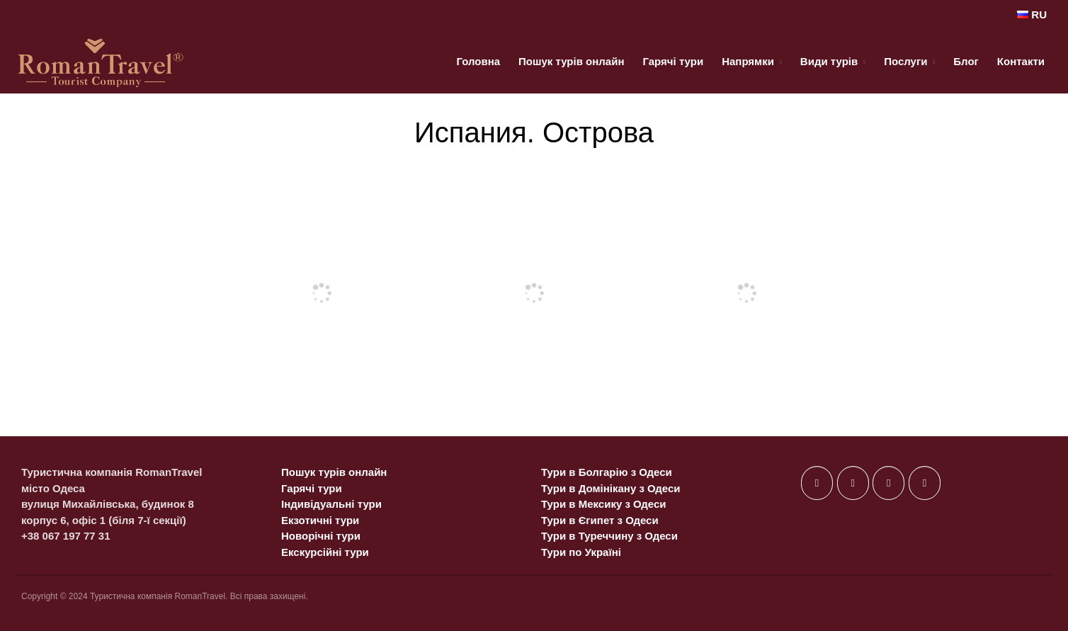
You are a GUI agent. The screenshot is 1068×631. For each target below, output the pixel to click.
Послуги (905, 61)
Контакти (1021, 61)
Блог (966, 61)
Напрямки (748, 61)
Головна (478, 61)
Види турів (829, 61)
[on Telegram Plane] (925, 483)
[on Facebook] (817, 483)
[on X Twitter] (853, 483)
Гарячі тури (672, 61)
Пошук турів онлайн (571, 61)
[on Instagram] (888, 483)
